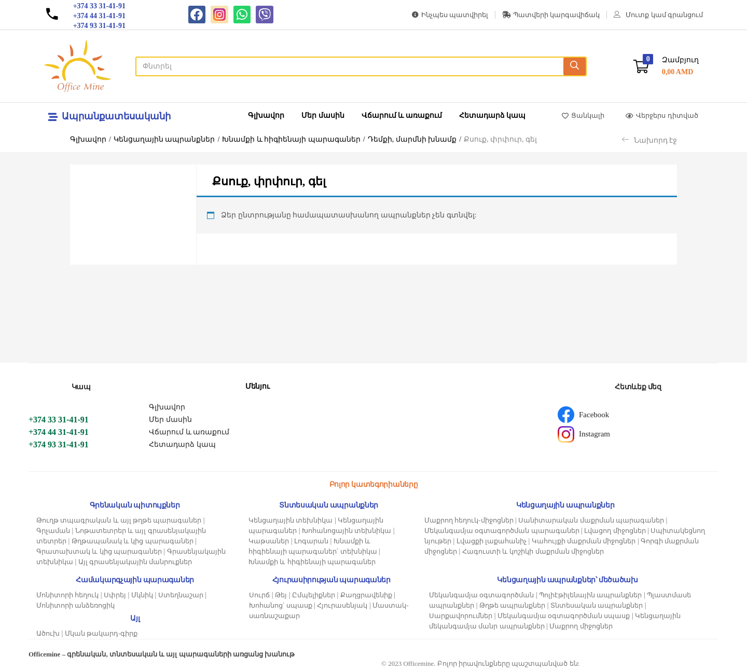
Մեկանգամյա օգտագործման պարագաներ (501, 531)
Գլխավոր (266, 115)
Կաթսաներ (268, 541)
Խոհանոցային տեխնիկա (346, 531)
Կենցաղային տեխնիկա (290, 520)
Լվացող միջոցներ (614, 531)
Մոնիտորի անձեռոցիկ (75, 605)
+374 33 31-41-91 (59, 419)
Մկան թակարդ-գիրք (101, 633)
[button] (666, 66)
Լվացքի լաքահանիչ (492, 541)
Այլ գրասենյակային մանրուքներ (135, 562)
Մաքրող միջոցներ (580, 626)
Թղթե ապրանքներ (512, 605)
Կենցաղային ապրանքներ (164, 139)
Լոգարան (311, 541)
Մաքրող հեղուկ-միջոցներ (469, 520)
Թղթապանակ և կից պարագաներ (132, 541)
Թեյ (281, 595)
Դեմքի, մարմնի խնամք (412, 139)
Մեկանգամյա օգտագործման (481, 595)
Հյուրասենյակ (342, 605)
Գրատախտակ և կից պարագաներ (99, 551)
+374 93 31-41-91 (59, 444)
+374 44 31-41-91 (59, 432)
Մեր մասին (322, 115)
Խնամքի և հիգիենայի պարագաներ (291, 139)
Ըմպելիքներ (313, 595)
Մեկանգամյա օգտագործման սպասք (563, 616)
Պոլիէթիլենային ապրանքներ (590, 595)
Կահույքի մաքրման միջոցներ (584, 541)
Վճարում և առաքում (402, 115)
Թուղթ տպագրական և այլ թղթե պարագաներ (118, 520)
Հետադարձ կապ (492, 115)
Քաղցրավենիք (366, 595)
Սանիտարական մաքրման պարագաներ (591, 520)
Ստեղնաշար (180, 595)
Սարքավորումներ (460, 616)
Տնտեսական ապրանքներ (596, 605)
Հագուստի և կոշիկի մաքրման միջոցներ (533, 551)
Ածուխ (48, 633)
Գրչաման (53, 531)
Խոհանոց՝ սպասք (280, 605)
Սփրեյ (115, 595)
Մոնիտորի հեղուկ (67, 595)
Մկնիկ (142, 595)
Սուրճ (259, 595)
